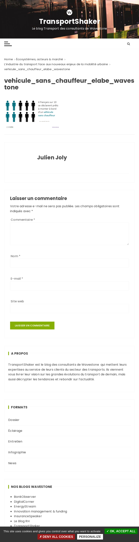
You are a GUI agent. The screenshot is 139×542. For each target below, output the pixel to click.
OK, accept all (121, 531)
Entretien (15, 441)
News (12, 463)
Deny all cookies (56, 536)
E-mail (17, 278)
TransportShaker (69, 21)
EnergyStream (25, 506)
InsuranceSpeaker (28, 516)
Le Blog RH (22, 521)
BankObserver (25, 497)
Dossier (13, 420)
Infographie (17, 452)
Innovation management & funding (40, 511)
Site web (17, 301)
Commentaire (23, 220)
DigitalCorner (24, 501)
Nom (15, 256)
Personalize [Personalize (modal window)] (90, 536)
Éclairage (15, 431)
